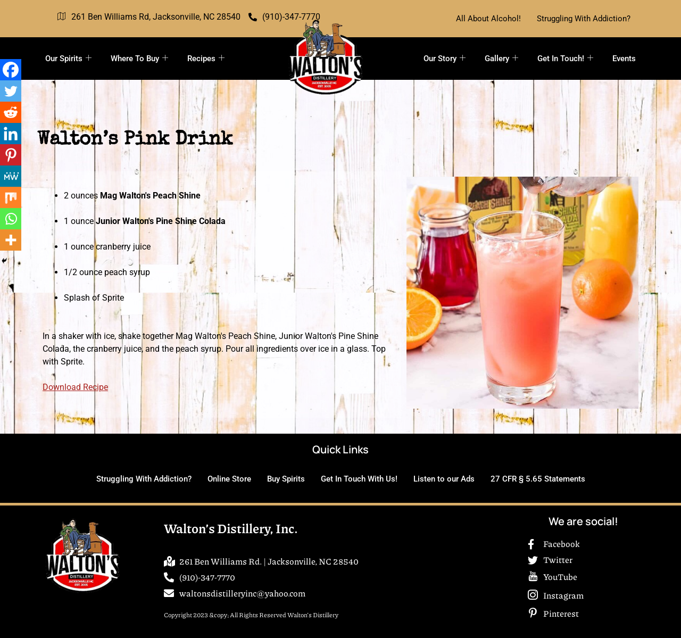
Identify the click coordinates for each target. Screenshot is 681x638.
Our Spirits (68, 58)
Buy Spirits (286, 479)
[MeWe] (10, 176)
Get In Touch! (565, 58)
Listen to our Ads (444, 479)
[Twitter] (10, 91)
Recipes (206, 58)
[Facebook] (10, 69)
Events (624, 58)
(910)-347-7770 (284, 17)
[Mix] (10, 197)
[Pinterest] (10, 154)
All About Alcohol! (488, 18)
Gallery (501, 58)
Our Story (444, 58)
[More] (10, 240)
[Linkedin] (10, 133)
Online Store (229, 479)
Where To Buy (139, 58)
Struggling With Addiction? (583, 18)
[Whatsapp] (10, 218)
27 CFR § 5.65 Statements (538, 479)
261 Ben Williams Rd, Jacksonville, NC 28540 (148, 17)
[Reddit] (10, 112)
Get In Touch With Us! (359, 479)
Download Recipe (75, 387)
